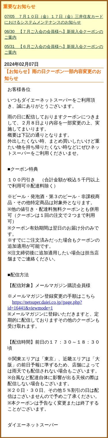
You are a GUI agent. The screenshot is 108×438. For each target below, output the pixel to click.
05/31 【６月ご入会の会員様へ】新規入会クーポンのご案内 (53, 49)
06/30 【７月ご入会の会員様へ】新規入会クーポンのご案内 (53, 34)
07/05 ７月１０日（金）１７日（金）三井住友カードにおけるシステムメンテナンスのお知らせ (53, 19)
